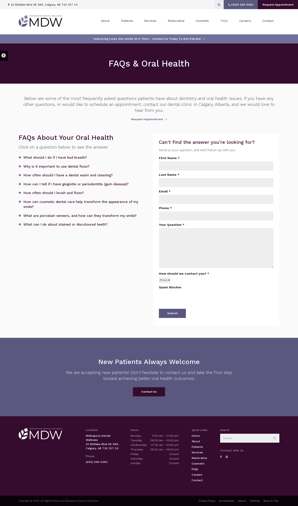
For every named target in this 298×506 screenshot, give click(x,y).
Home (196, 435)
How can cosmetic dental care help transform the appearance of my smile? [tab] (80, 204)
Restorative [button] (176, 21)
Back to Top (271, 500)
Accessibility (226, 500)
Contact (268, 21)
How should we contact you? (184, 273)
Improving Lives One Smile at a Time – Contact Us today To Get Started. (148, 38)
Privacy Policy (207, 500)
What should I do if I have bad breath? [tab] (55, 157)
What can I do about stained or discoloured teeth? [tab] (65, 224)
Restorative (199, 458)
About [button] (105, 21)
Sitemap (255, 500)
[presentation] (189, 298)
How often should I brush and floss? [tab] (53, 193)
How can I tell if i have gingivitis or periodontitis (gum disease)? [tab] (76, 184)
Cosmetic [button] (202, 21)
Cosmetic (198, 463)
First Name (169, 158)
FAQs (224, 21)
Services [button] (150, 21)
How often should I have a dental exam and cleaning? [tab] (68, 175)
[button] (282, 69)
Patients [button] (127, 21)
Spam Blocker (170, 287)
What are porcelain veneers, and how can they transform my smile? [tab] (80, 216)
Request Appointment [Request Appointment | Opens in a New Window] (277, 4)
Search (242, 500)
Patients (197, 446)
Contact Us (149, 391)
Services (197, 452)
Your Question (171, 225)
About (196, 441)
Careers (245, 21)
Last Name (169, 175)
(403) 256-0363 (97, 462)
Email (165, 191)
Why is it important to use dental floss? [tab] (56, 166)
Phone (165, 208)
